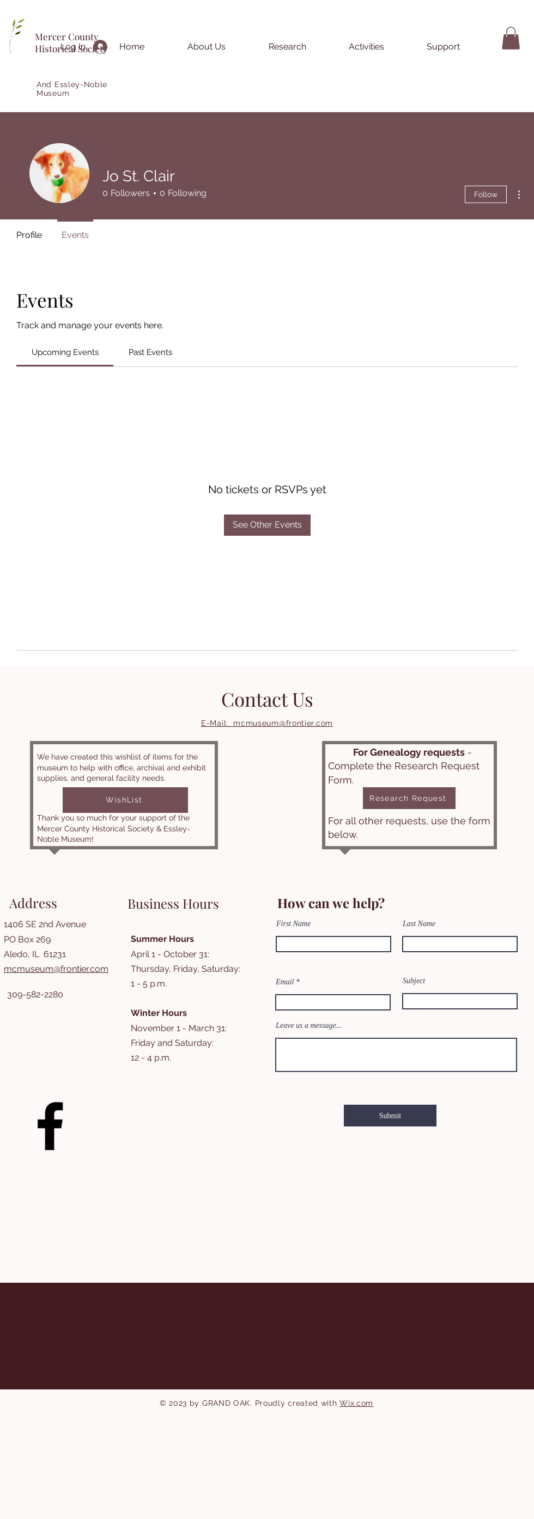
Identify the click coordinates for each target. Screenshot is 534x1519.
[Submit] (390, 1115)
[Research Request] (409, 798)
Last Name (419, 924)
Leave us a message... (309, 1026)
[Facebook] (50, 1126)
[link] (65, 352)
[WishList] (125, 800)
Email (285, 982)
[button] (510, 38)
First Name (293, 924)
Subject (414, 981)
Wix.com (356, 1403)
